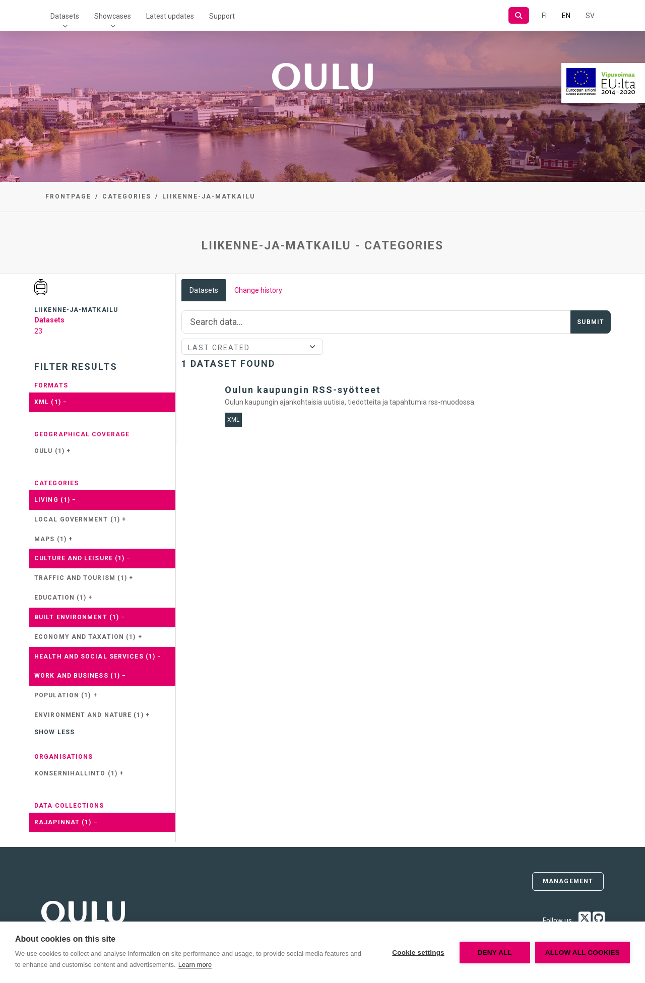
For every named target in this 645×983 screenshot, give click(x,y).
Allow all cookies (582, 952)
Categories (126, 196)
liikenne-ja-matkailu (208, 196)
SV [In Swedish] (590, 16)
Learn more (195, 964)
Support (222, 16)
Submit (590, 321)
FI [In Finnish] (544, 16)
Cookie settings (418, 952)
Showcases (112, 16)
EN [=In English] (566, 16)
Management (568, 881)
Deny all (495, 952)
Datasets (64, 16)
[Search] (518, 15)
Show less (54, 732)
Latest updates (170, 16)
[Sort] (252, 347)
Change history (258, 290)
